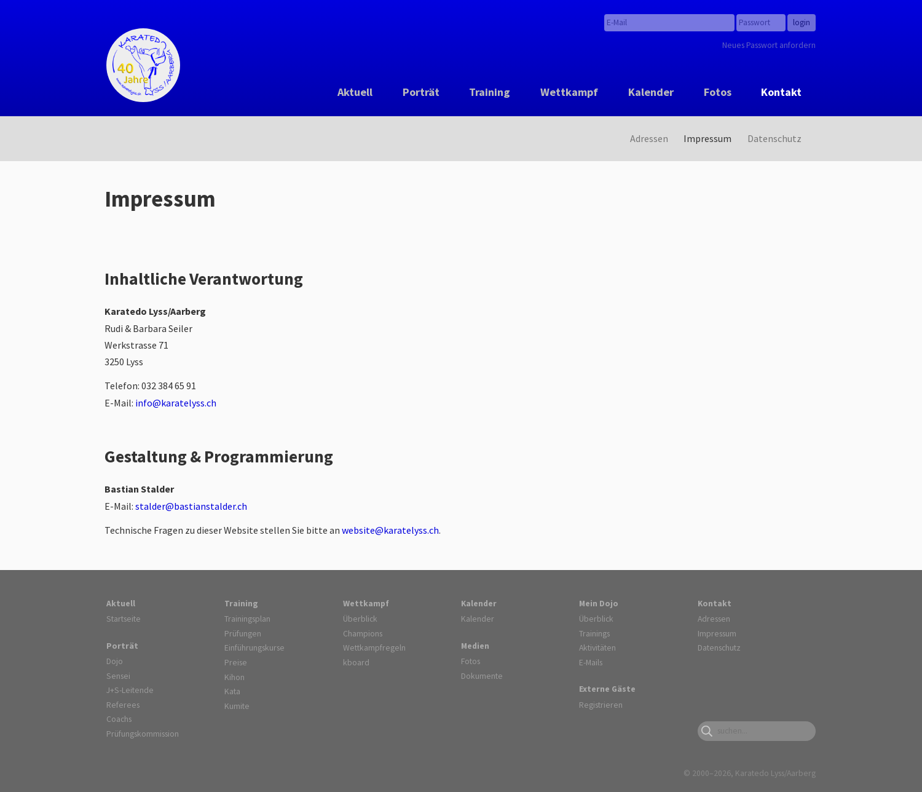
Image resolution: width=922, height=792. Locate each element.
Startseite (123, 618)
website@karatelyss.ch (390, 530)
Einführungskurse (254, 647)
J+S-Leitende (130, 689)
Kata (232, 691)
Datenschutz (774, 138)
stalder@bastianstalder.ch (191, 506)
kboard (356, 662)
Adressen (649, 138)
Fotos (717, 92)
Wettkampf (569, 92)
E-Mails (590, 662)
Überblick (360, 618)
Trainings (594, 633)
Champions (362, 633)
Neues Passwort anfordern (769, 44)
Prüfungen (242, 633)
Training (489, 92)
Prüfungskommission (142, 733)
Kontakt (781, 92)
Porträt (421, 92)
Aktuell (354, 92)
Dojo (114, 661)
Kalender (651, 92)
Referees (123, 704)
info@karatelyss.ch (175, 403)
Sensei (118, 675)
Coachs (119, 718)
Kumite (237, 705)
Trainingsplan (247, 618)
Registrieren (601, 704)
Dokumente (482, 675)
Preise (235, 662)
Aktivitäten (597, 647)
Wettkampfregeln (374, 647)
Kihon (234, 677)
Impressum (707, 138)
